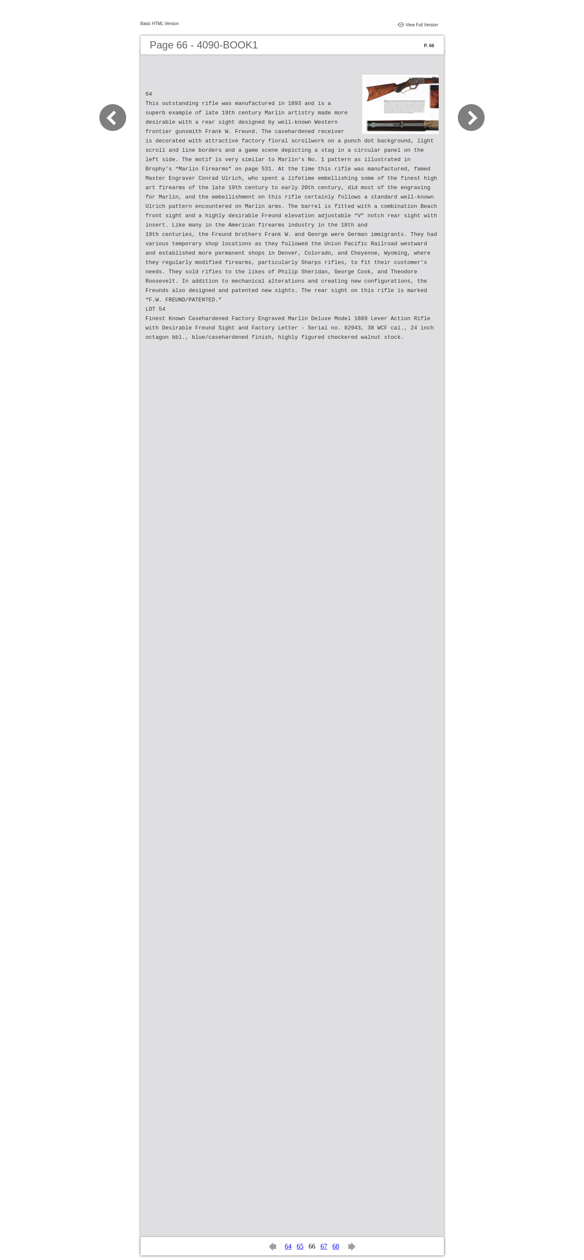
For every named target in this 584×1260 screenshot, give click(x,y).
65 (300, 1246)
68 (336, 1246)
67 (324, 1246)
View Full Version (422, 25)
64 (288, 1246)
